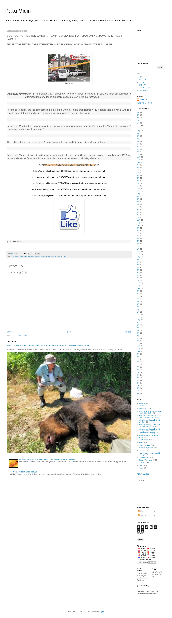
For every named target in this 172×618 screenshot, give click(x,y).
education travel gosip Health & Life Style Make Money (149, 425)
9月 (138, 133)
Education (16, 256)
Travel (64, 256)
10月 (138, 131)
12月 (138, 125)
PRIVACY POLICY (145, 88)
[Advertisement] (150, 46)
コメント (142, 515)
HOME (141, 77)
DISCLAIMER (143, 90)
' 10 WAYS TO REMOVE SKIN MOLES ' (24, 472)
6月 (138, 141)
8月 (138, 136)
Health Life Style (29, 256)
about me (142, 403)
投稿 (140, 511)
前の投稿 (128, 332)
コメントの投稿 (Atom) (19, 335)
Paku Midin (18, 11)
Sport (141, 465)
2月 (138, 120)
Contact (141, 406)
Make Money (44, 256)
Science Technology (55, 256)
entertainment (143, 440)
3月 (138, 118)
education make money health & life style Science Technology (150, 416)
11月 (138, 128)
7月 (138, 139)
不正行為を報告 (143, 474)
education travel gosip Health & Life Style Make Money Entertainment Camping (149, 431)
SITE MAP (142, 85)
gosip (21, 256)
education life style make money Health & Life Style (150, 412)
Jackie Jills (143, 99)
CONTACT (142, 82)
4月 (138, 115)
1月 (138, 123)
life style (37, 256)
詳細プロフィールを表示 (145, 103)
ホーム (69, 332)
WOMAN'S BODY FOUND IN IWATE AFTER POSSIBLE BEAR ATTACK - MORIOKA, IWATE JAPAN (48, 346)
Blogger (101, 612)
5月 (138, 112)
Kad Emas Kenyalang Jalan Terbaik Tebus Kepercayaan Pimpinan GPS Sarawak (47, 459)
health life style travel (146, 448)
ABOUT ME (143, 80)
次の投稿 (10, 332)
